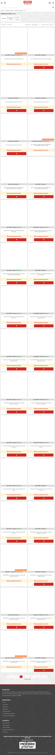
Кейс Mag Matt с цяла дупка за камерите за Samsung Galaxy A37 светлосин (41, 619)
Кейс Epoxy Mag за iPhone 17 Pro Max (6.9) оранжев (41, 58)
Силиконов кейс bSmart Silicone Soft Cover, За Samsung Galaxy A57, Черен (14, 360)
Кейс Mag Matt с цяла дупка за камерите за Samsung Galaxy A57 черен (41, 575)
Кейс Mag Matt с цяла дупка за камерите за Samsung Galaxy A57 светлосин (14, 575)
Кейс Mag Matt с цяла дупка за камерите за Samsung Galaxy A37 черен (14, 662)
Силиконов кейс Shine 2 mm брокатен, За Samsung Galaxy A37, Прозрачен (41, 403)
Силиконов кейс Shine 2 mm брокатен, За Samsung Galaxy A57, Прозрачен (14, 403)
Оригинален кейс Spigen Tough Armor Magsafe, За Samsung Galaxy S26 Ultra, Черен (41, 145)
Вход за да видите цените (14, 64)
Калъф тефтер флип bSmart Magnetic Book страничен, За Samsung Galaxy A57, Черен (41, 231)
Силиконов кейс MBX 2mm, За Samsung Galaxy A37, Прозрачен (14, 231)
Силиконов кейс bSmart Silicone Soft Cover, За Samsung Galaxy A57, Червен (41, 317)
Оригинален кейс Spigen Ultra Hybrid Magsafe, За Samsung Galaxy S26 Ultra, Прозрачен (14, 188)
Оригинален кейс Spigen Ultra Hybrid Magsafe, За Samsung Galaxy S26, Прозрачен (41, 188)
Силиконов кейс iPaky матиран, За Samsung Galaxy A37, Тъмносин (14, 532)
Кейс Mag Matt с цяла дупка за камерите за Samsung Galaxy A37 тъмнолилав (14, 619)
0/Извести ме (19, 55)
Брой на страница (45, 24)
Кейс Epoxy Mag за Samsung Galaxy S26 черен (14, 58)
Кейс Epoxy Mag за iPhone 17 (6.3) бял (41, 101)
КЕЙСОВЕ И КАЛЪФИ (9, 10)
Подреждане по (28, 24)
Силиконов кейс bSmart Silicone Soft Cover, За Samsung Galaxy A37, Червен (41, 360)
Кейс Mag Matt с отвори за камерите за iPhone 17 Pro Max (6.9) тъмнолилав (41, 662)
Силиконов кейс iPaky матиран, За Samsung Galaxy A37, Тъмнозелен (41, 489)
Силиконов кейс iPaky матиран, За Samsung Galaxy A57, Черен (14, 489)
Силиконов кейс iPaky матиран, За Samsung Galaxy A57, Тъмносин (41, 446)
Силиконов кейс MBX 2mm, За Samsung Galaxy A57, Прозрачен (14, 317)
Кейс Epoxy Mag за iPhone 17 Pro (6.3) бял (14, 101)
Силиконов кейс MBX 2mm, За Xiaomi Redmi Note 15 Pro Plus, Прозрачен (41, 274)
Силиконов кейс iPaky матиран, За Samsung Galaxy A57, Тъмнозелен (14, 446)
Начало (2, 10)
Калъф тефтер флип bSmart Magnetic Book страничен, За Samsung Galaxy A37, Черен (14, 274)
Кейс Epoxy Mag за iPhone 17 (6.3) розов (14, 144)
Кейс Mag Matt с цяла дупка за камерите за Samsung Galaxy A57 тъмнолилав (41, 532)
